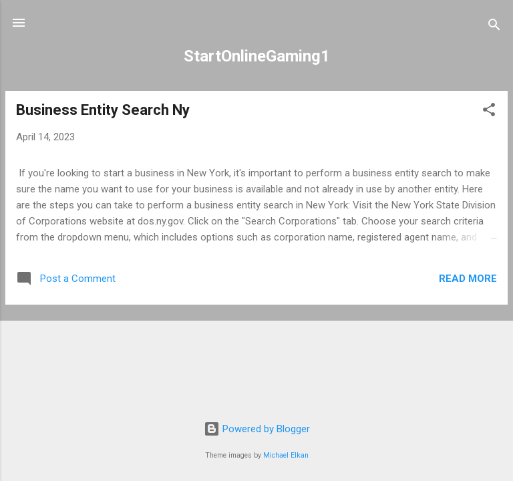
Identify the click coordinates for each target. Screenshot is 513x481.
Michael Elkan (286, 455)
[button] (489, 112)
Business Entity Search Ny (103, 110)
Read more (468, 279)
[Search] (494, 27)
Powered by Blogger (257, 429)
